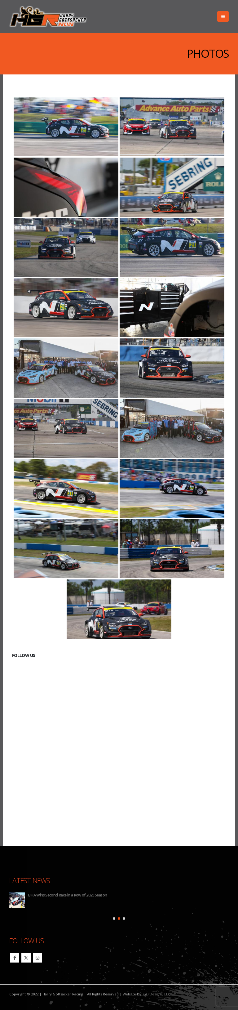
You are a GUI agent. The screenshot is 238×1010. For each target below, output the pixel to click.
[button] (223, 16)
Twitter (26, 958)
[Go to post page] (17, 900)
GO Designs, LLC (156, 994)
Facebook (14, 958)
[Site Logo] (48, 16)
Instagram (37, 958)
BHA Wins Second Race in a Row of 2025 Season (67, 895)
